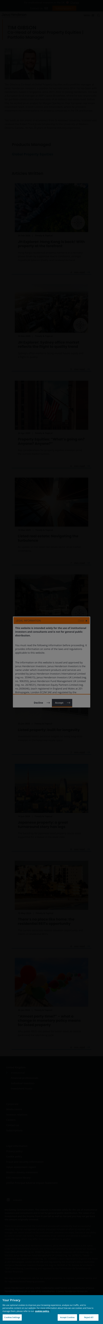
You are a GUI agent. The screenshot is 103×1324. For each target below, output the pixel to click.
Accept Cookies (67, 1317)
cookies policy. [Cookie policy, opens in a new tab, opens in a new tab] (42, 1311)
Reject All (88, 1317)
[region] (51, 1309)
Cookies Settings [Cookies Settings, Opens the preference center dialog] (12, 1317)
